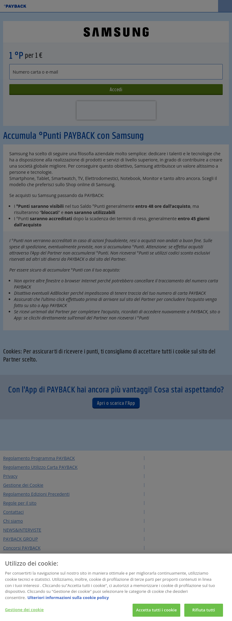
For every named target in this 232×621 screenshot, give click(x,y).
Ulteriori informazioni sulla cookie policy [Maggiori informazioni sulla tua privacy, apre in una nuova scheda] (68, 598)
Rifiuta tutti (203, 611)
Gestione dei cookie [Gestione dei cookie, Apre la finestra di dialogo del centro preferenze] (24, 611)
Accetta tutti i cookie (156, 611)
